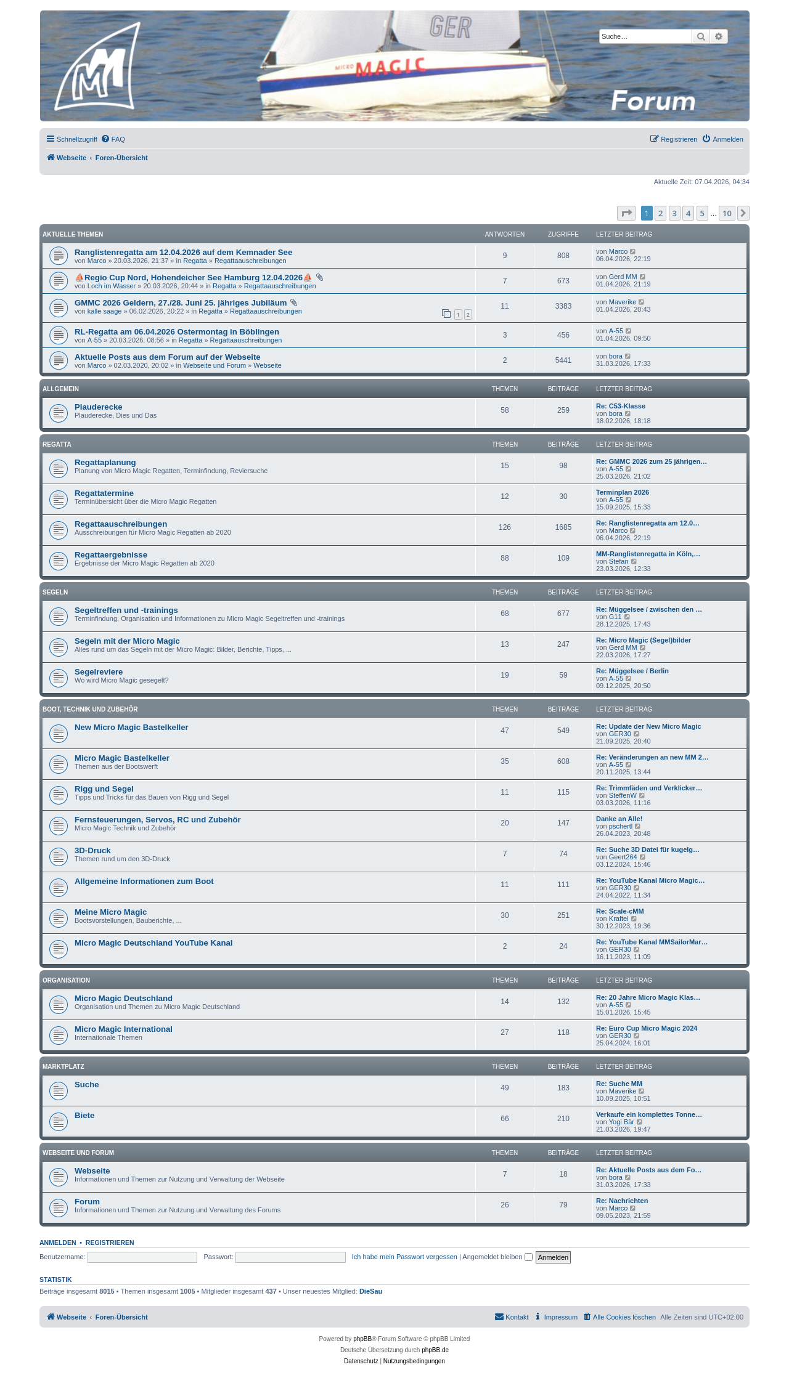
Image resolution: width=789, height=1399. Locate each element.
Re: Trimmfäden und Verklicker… (649, 788)
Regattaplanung (105, 462)
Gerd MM (623, 276)
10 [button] (727, 213)
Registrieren (110, 1242)
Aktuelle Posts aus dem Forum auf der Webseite (168, 357)
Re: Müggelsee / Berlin (632, 671)
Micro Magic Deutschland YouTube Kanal (153, 942)
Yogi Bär (621, 1121)
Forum (87, 1201)
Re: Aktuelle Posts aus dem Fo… (648, 1170)
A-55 (95, 340)
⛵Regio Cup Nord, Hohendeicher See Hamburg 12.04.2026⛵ (194, 277)
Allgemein (61, 389)
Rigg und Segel (104, 788)
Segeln (55, 592)
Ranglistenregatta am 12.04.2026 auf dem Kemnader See (183, 252)
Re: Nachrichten (622, 1200)
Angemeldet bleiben (497, 1256)
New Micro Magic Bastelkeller (132, 727)
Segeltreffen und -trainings (126, 610)
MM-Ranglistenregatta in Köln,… (648, 554)
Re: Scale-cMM (620, 911)
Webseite (267, 365)
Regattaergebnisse (111, 554)
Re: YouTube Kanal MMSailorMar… (652, 942)
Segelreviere (99, 671)
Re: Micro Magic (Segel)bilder (643, 640)
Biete (84, 1115)
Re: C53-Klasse (620, 406)
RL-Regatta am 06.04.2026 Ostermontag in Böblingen (177, 331)
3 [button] (674, 213)
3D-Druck (93, 850)
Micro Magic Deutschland (124, 998)
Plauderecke (99, 407)
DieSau (370, 1291)
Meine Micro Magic (111, 912)
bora (616, 356)
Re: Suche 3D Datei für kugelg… (648, 849)
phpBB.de (435, 1350)
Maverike (623, 302)
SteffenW (623, 795)
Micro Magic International (124, 1029)
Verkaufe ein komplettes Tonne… (649, 1114)
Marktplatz (63, 1066)
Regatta (195, 260)
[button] (626, 213)
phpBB (362, 1339)
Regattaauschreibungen (251, 260)
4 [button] (688, 213)
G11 (615, 616)
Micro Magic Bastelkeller (122, 758)
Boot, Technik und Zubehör (90, 709)
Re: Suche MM (619, 1083)
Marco (97, 260)
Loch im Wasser (112, 286)
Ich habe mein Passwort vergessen (404, 1256)
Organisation (66, 980)
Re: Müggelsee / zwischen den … (649, 609)
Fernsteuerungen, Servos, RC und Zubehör (158, 819)
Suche (87, 1084)
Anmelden (57, 1242)
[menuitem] (112, 139)
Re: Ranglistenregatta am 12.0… (648, 523)
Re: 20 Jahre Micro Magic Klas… (648, 997)
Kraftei (619, 918)
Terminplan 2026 (622, 492)
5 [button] (702, 213)
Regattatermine (104, 493)
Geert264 (623, 857)
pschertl (621, 826)
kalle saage (105, 311)
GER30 (620, 733)
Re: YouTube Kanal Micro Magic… (650, 880)
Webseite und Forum (214, 365)
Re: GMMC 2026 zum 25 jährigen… (651, 461)
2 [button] (660, 213)
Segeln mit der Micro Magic (127, 641)
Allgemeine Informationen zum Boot (144, 881)
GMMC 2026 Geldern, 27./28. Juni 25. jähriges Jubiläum (181, 302)
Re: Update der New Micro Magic (648, 726)
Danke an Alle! (619, 818)
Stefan (619, 561)
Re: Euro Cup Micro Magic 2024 (646, 1028)
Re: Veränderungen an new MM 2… (652, 757)
